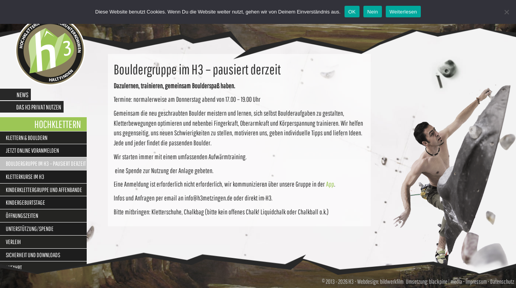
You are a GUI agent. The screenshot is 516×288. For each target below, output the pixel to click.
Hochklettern (57, 124)
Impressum (476, 281)
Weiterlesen (403, 12)
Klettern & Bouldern (26, 137)
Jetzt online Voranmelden (32, 150)
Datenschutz (502, 281)
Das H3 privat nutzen (38, 107)
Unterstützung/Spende (30, 228)
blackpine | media (445, 281)
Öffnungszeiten (22, 215)
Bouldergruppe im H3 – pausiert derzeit (46, 163)
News (23, 94)
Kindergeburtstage (25, 202)
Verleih (13, 241)
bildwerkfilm (391, 281)
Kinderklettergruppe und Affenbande (44, 189)
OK (352, 12)
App (330, 184)
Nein (372, 12)
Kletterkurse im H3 (25, 176)
